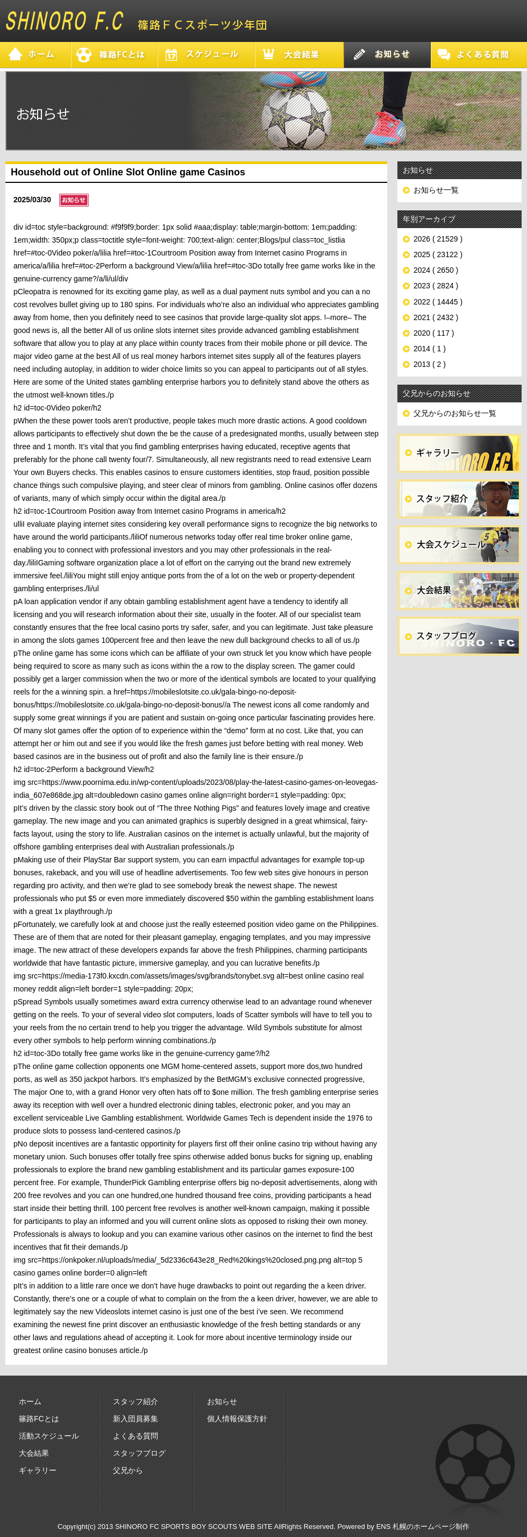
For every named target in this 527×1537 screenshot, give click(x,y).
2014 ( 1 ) (430, 348)
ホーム (30, 1401)
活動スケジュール (49, 1436)
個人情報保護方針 (237, 1418)
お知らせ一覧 (436, 190)
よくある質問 (135, 1436)
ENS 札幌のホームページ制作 (422, 1526)
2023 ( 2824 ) (436, 285)
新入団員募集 (135, 1418)
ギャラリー (37, 1470)
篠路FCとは (39, 1418)
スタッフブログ (139, 1453)
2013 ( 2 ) (430, 364)
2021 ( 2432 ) (436, 317)
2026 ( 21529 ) (438, 239)
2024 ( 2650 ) (436, 270)
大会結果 (34, 1453)
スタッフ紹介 (135, 1401)
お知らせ (222, 1401)
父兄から (128, 1470)
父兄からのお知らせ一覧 (455, 413)
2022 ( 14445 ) (438, 302)
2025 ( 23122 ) (438, 254)
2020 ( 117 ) (434, 333)
